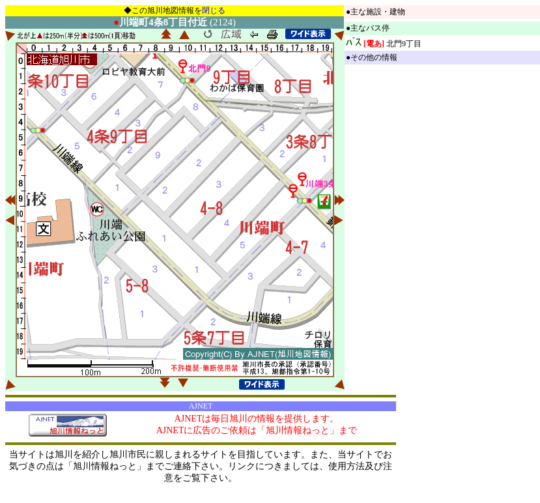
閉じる (213, 10)
